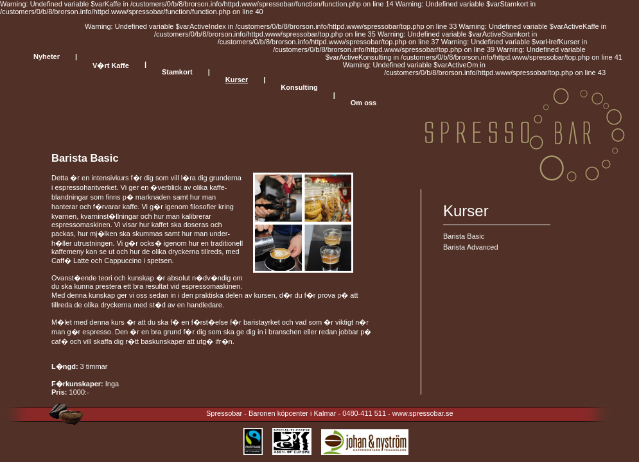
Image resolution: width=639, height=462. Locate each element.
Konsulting (299, 87)
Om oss (363, 103)
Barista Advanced (470, 247)
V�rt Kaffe (110, 65)
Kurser (236, 79)
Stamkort (177, 72)
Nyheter (46, 56)
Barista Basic (463, 236)
